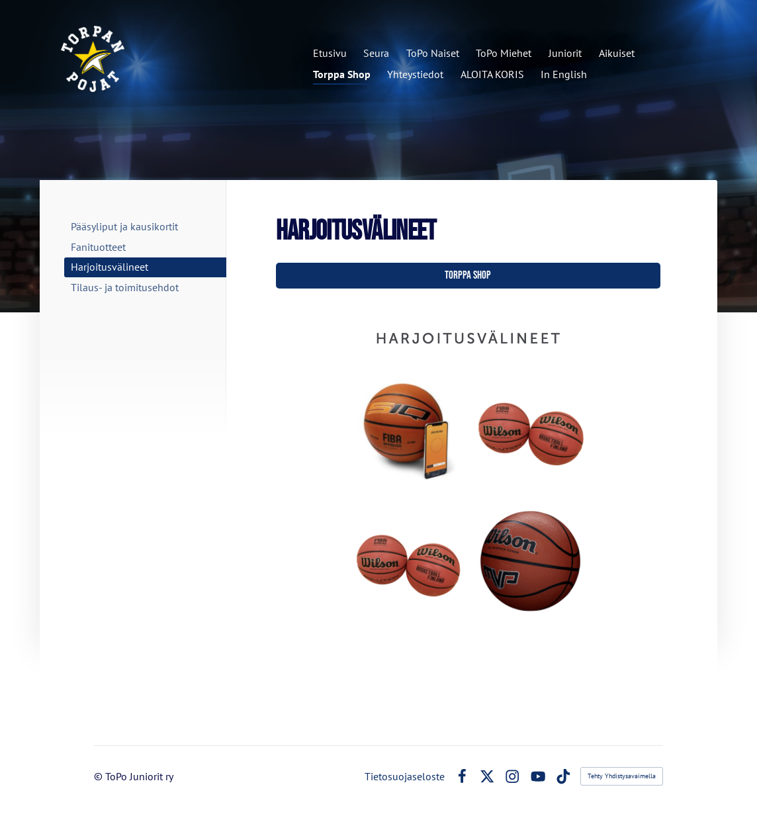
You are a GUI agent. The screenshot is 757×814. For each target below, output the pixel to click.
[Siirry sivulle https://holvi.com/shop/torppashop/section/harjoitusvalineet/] (468, 469)
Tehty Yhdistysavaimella (622, 776)
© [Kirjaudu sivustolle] (99, 776)
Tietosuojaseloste (405, 776)
